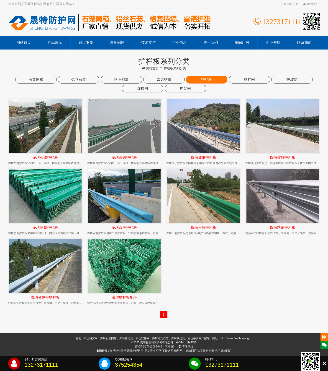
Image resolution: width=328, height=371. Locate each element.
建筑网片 (191, 350)
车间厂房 (242, 42)
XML (180, 342)
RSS (192, 342)
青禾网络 (186, 346)
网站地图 (310, 4)
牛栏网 (157, 350)
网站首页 (23, 42)
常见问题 (117, 42)
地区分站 (291, 4)
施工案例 (86, 42)
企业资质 (273, 42)
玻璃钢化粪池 (118, 350)
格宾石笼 (202, 350)
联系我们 (304, 42)
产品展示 (55, 42)
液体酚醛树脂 (135, 350)
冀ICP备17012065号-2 (148, 346)
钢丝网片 (179, 350)
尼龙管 (148, 350)
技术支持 (148, 42)
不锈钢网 (167, 350)
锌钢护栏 (214, 350)
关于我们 (210, 42)
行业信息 (179, 42)
